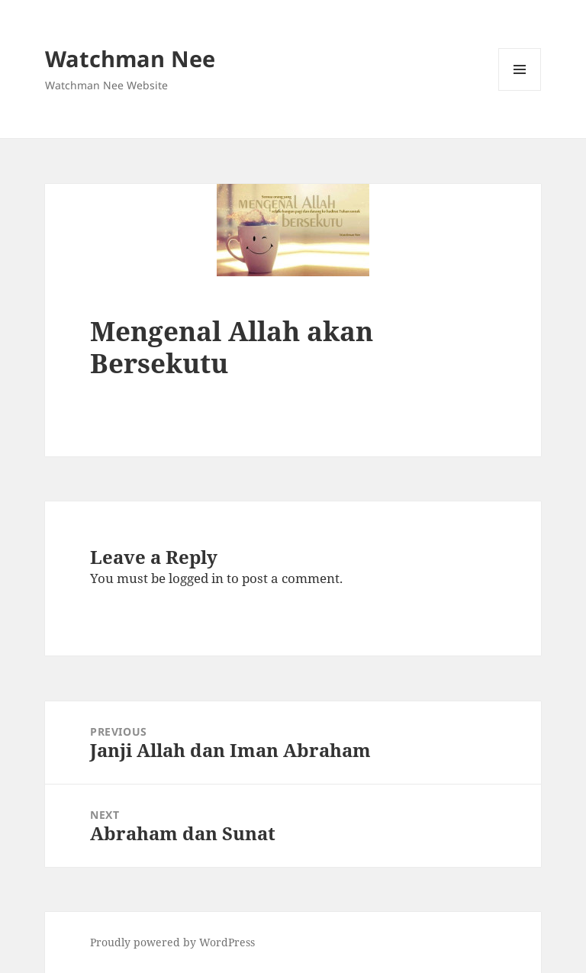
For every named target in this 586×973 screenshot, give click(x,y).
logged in (196, 578)
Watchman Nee (130, 58)
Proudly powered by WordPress (172, 942)
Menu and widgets (520, 90)
